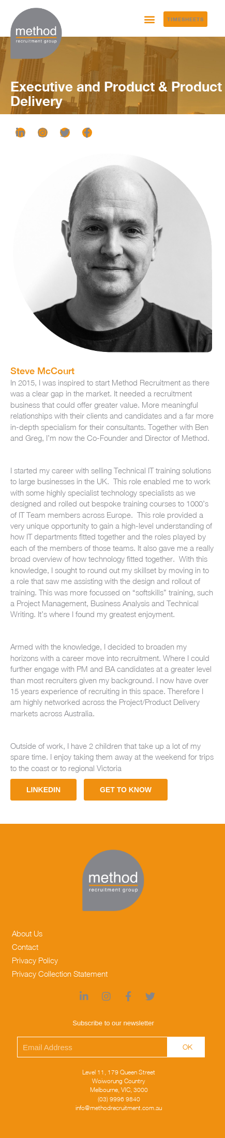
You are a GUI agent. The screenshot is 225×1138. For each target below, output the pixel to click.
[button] (149, 18)
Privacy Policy (35, 960)
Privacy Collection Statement (60, 973)
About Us (27, 933)
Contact (25, 946)
